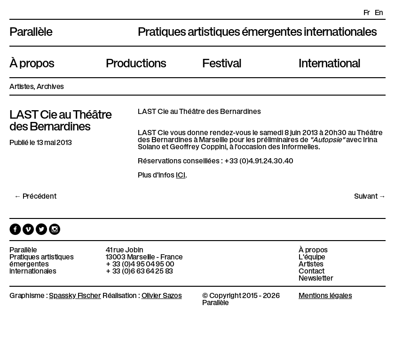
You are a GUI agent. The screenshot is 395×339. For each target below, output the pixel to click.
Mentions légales (325, 295)
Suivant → (370, 195)
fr (366, 12)
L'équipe (312, 256)
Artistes (21, 86)
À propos (31, 62)
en (379, 12)
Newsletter (316, 277)
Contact (311, 270)
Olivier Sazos (162, 295)
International (329, 62)
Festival (221, 62)
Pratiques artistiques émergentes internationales (41, 263)
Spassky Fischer (75, 295)
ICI (180, 174)
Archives (50, 86)
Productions (136, 62)
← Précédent (35, 195)
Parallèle (30, 30)
